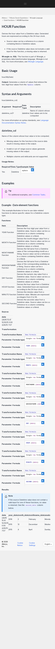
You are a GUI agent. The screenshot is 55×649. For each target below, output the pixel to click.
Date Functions (9, 20)
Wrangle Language (36, 18)
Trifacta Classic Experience (18, 18)
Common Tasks (38, 195)
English (48, 544)
